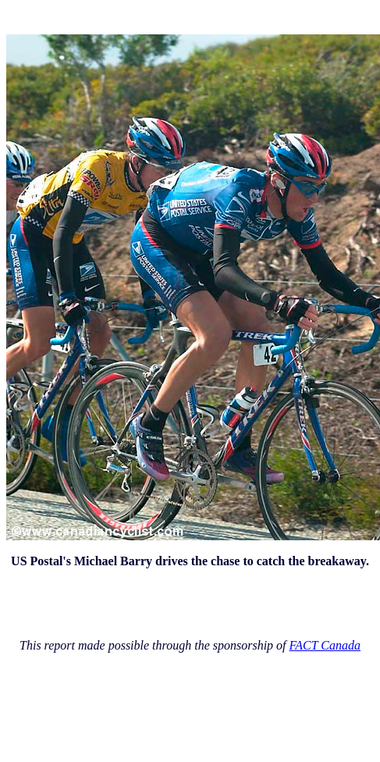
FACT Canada (324, 645)
